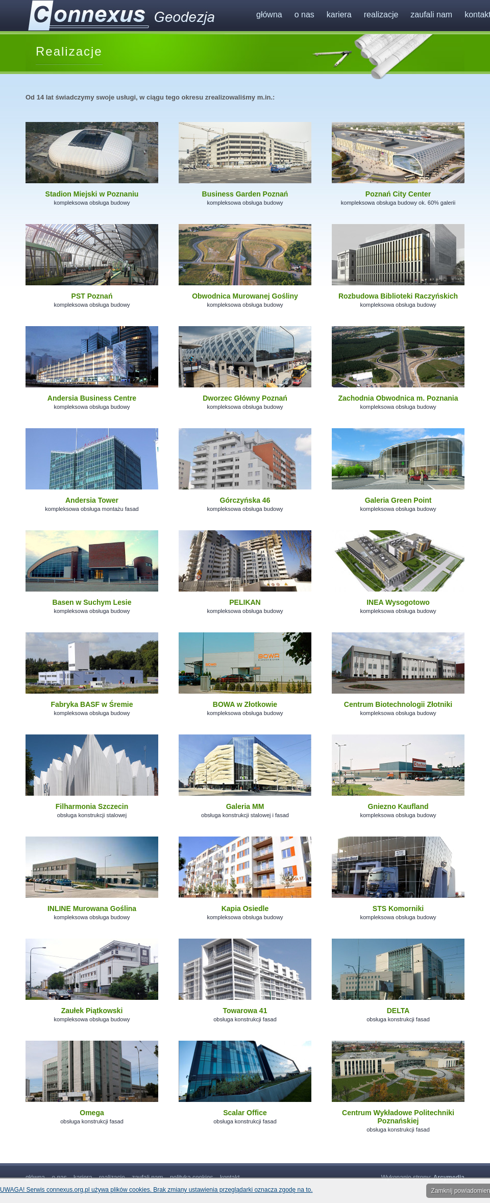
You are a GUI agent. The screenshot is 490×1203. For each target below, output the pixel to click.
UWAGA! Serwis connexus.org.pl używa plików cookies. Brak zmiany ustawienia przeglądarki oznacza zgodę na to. (156, 1190)
